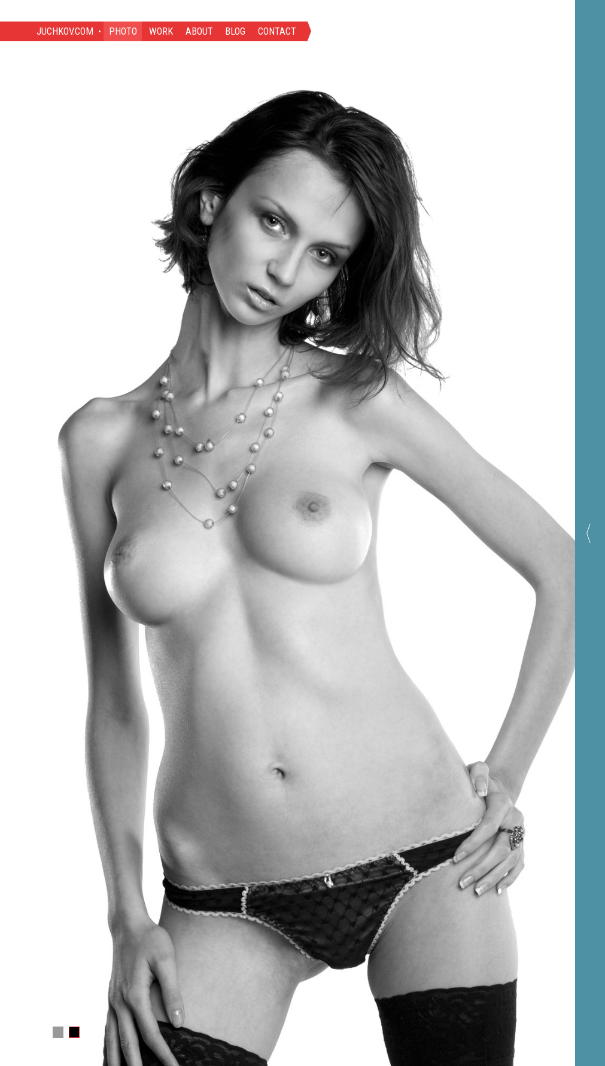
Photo (123, 31)
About (199, 31)
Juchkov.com (65, 31)
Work (161, 31)
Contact (277, 31)
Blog (235, 31)
